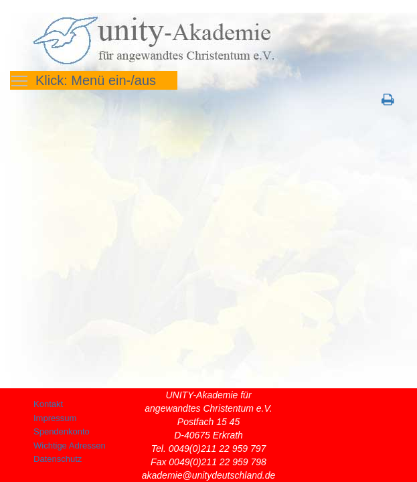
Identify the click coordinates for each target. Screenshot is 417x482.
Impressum (54, 418)
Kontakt (48, 404)
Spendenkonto (61, 431)
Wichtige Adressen (69, 445)
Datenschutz (57, 459)
